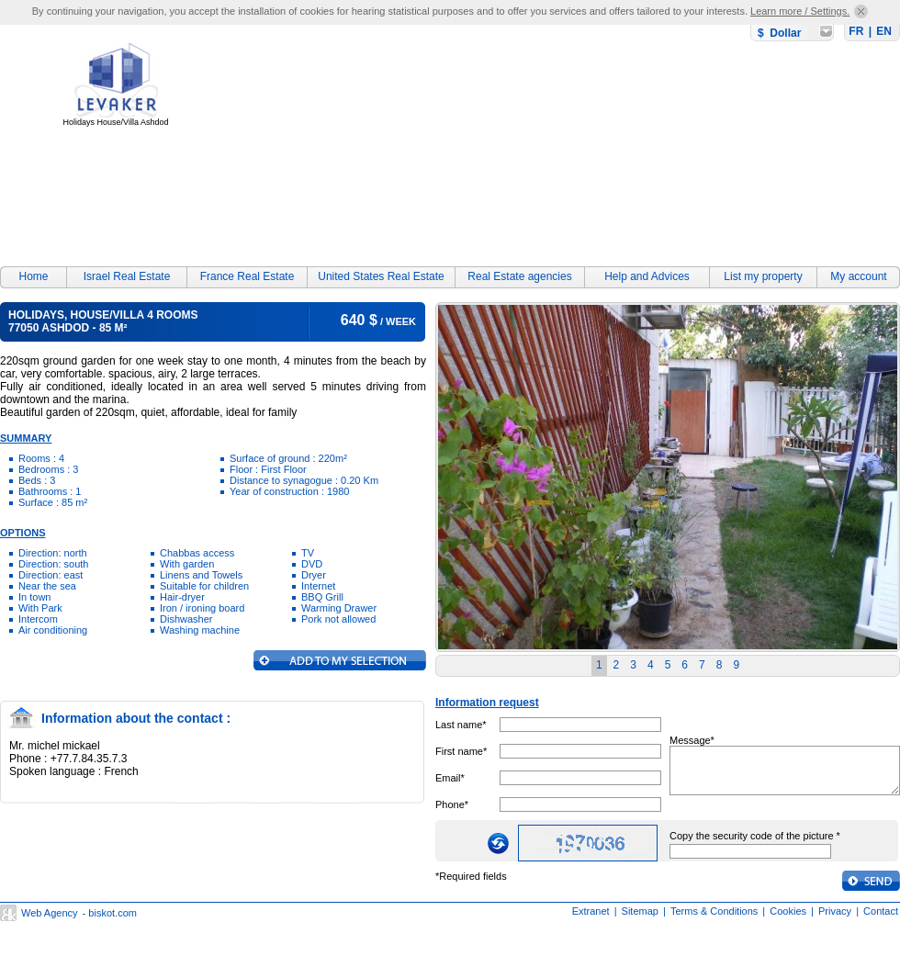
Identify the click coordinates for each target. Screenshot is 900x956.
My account (858, 276)
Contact (880, 911)
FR (856, 31)
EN (884, 31)
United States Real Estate (381, 276)
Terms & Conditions (714, 911)
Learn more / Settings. (799, 11)
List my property (763, 276)
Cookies (788, 911)
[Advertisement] (377, 139)
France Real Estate (247, 276)
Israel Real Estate (127, 276)
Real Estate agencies (519, 276)
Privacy (834, 911)
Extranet (591, 911)
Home (33, 276)
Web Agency (49, 912)
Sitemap (640, 911)
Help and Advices (647, 276)
